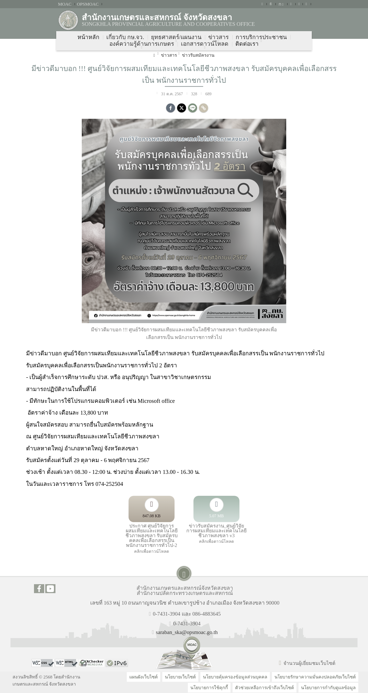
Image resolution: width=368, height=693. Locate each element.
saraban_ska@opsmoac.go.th (187, 632)
